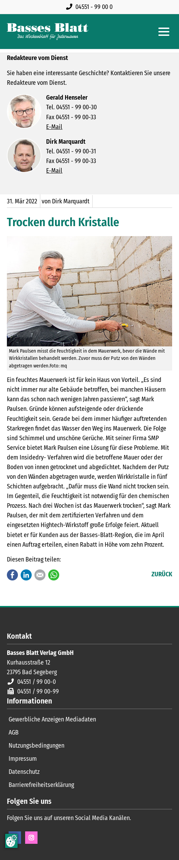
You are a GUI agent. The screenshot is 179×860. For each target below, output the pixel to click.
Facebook (12, 574)
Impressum (23, 758)
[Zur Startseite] (47, 31)
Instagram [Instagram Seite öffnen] (31, 837)
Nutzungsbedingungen (36, 745)
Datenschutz (24, 772)
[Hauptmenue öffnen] (164, 31)
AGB (14, 732)
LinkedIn (26, 574)
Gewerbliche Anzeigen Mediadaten (52, 719)
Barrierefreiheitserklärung (41, 785)
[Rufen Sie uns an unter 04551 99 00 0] (90, 7)
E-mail (39, 574)
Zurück (161, 574)
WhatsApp (53, 574)
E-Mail (54, 127)
